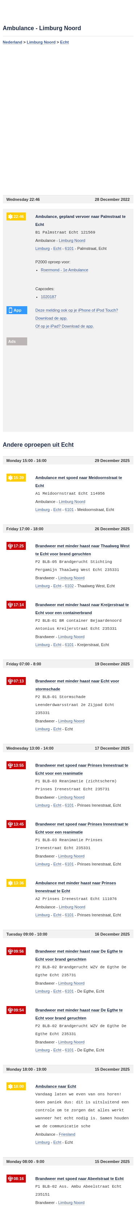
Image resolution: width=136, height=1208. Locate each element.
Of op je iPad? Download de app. (65, 326)
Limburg (43, 248)
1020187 (49, 297)
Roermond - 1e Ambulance (64, 270)
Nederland (12, 42)
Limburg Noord (41, 42)
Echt (64, 42)
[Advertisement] (68, 120)
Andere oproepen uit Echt (38, 445)
